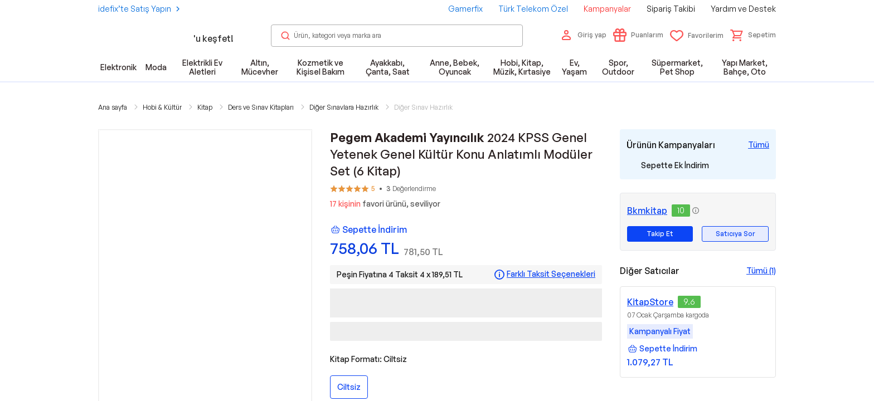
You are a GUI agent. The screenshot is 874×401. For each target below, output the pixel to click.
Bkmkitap (647, 210)
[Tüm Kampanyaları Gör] (758, 145)
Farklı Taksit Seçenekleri (551, 274)
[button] (753, 35)
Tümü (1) (761, 270)
